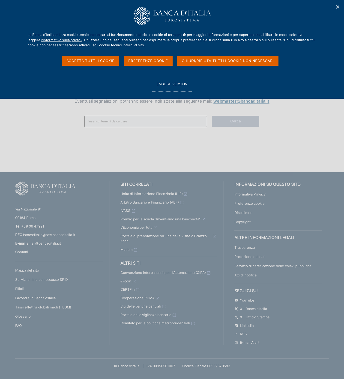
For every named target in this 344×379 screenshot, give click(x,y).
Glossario (23, 316)
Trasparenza (244, 247)
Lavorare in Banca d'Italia (35, 298)
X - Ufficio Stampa (251, 317)
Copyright (242, 222)
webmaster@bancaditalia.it (241, 101)
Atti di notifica (245, 275)
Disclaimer (243, 212)
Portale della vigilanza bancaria (145, 315)
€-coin (125, 281)
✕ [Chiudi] (338, 7)
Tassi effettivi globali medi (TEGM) (43, 307)
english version (171, 86)
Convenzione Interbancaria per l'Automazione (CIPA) (163, 272)
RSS (240, 334)
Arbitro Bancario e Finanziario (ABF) (149, 202)
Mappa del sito (27, 270)
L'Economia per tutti (136, 227)
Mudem (126, 249)
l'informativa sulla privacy (61, 40)
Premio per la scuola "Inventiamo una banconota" (160, 219)
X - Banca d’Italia (250, 309)
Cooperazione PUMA (137, 298)
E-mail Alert (246, 342)
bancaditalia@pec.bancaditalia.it (49, 235)
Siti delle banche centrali (140, 306)
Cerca (235, 121)
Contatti (21, 252)
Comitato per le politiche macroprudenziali (155, 323)
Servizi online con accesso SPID (41, 279)
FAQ (18, 325)
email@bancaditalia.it (44, 243)
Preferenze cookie (249, 203)
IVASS (125, 210)
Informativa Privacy (250, 194)
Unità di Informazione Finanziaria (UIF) (151, 194)
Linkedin (244, 325)
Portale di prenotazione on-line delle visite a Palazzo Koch (163, 238)
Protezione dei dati (249, 257)
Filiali (19, 289)
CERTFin (127, 289)
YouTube (244, 300)
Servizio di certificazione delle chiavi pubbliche (272, 266)
